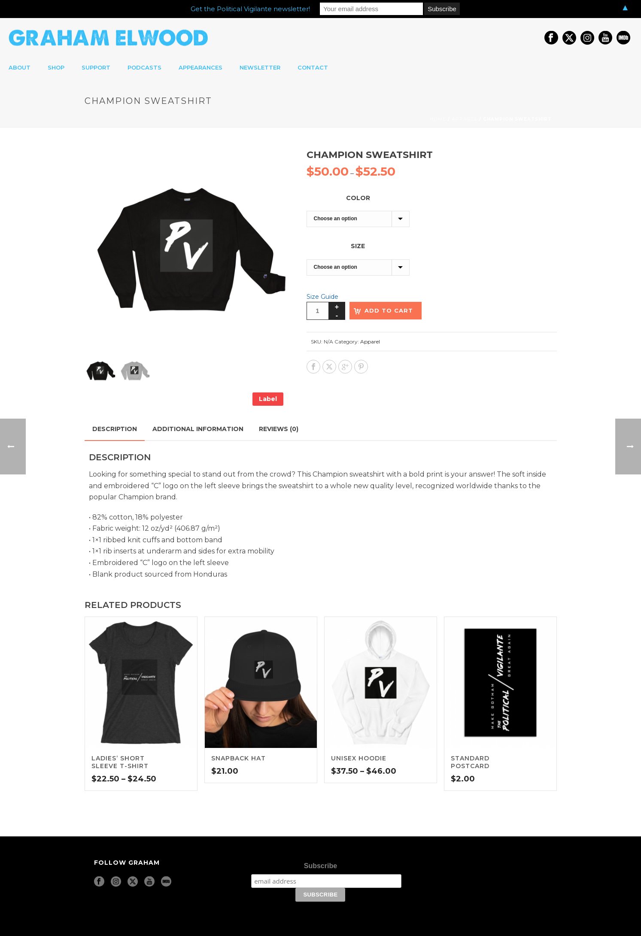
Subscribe (320, 865)
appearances (200, 67)
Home (438, 119)
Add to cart (389, 310)
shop (56, 67)
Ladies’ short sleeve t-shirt (120, 762)
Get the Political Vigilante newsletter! (250, 9)
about (19, 67)
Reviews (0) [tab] (278, 429)
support (96, 67)
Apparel (464, 119)
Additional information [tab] (197, 429)
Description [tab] (114, 429)
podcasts (144, 67)
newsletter (260, 67)
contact (313, 67)
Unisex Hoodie (358, 758)
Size (358, 246)
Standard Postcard (470, 762)
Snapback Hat (238, 758)
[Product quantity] (318, 311)
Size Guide (322, 297)
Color (358, 198)
